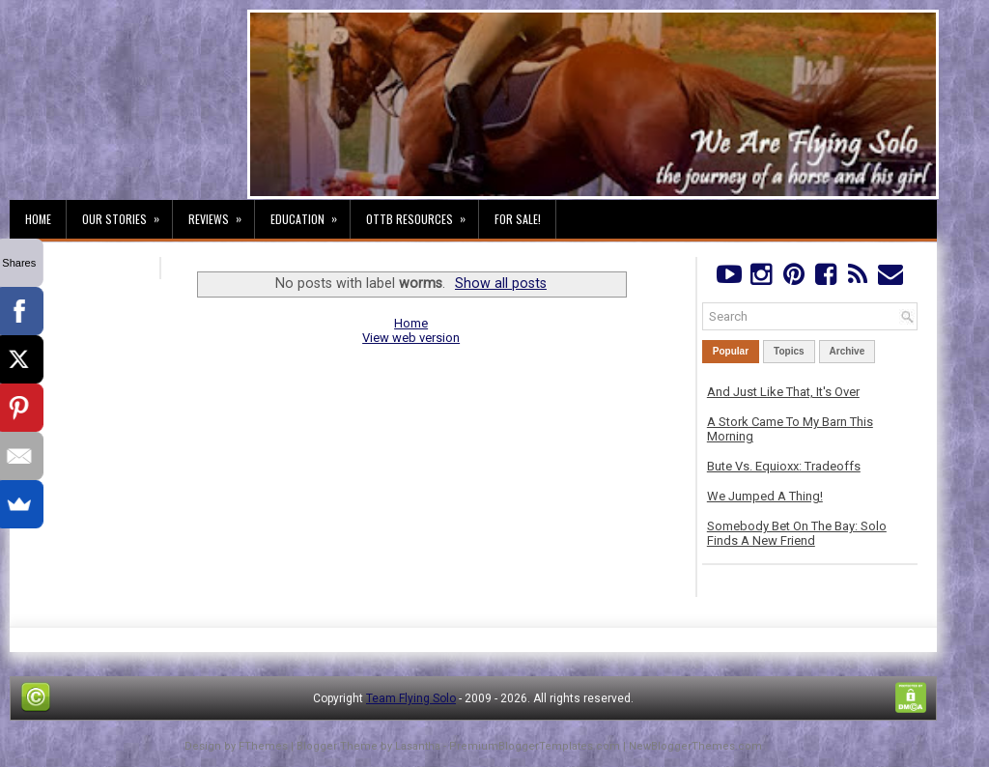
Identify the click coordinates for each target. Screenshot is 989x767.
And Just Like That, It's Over (783, 391)
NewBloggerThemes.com (695, 746)
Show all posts (501, 283)
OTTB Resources (422, 213)
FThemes (263, 746)
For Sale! (517, 219)
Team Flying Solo (411, 698)
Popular (731, 351)
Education (310, 213)
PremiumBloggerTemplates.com (534, 746)
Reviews (221, 213)
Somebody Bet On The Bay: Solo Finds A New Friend (797, 533)
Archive (847, 351)
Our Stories (127, 213)
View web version (411, 337)
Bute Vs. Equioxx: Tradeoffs (784, 466)
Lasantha (417, 746)
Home (38, 219)
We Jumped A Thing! (765, 496)
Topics (789, 351)
